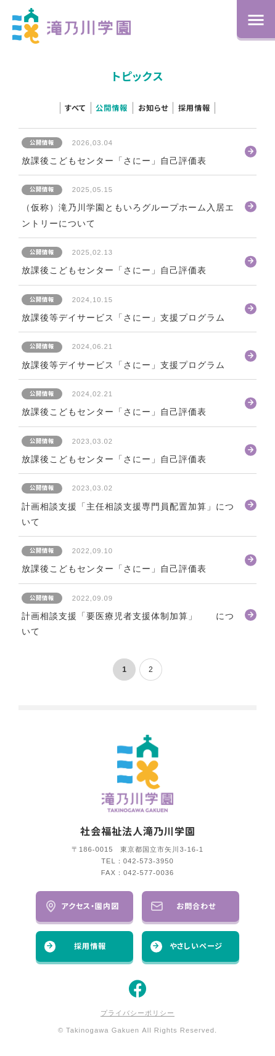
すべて (75, 108)
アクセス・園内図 (82, 906)
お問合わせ (183, 906)
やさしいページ (186, 946)
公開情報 (112, 108)
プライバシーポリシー (137, 1013)
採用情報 (194, 108)
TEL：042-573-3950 (137, 861)
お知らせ (153, 108)
